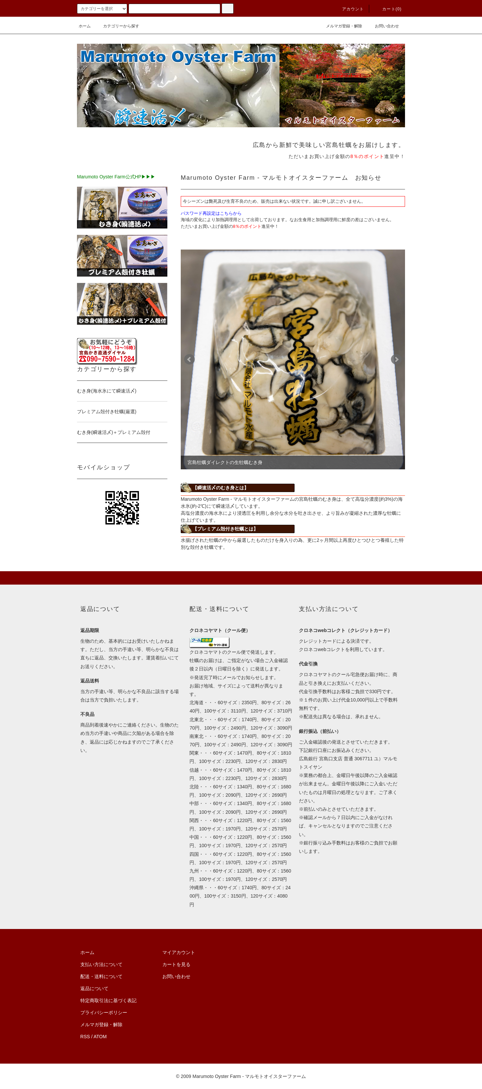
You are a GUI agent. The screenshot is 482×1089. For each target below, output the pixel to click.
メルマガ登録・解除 (340, 26)
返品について (94, 988)
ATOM (100, 1036)
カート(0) (388, 9)
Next (396, 359)
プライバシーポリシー (103, 1012)
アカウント (349, 9)
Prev (189, 359)
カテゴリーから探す (117, 26)
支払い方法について (101, 964)
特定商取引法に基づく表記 (108, 1000)
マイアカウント (178, 952)
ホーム (85, 26)
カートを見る (176, 964)
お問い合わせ (383, 26)
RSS (85, 1036)
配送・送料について (101, 976)
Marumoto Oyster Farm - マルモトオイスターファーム (249, 1076)
